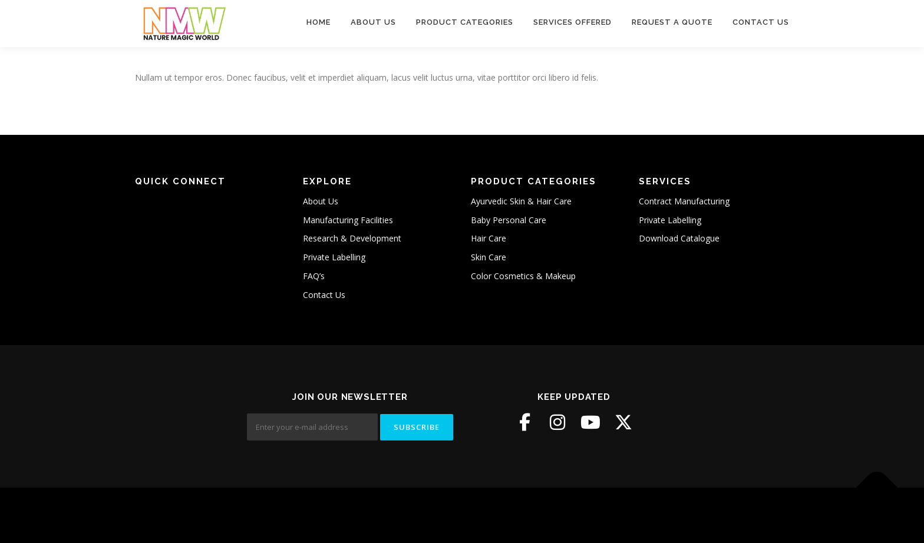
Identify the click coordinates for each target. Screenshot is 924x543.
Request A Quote (672, 22)
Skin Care (488, 257)
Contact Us (760, 22)
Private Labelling (334, 257)
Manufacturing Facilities (348, 220)
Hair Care (488, 238)
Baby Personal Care (508, 220)
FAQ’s (314, 276)
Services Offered (572, 22)
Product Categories (464, 22)
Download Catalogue (679, 238)
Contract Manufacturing (684, 201)
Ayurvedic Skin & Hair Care (521, 201)
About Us (373, 22)
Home (318, 22)
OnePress (453, 515)
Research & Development (352, 238)
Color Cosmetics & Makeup (523, 276)
